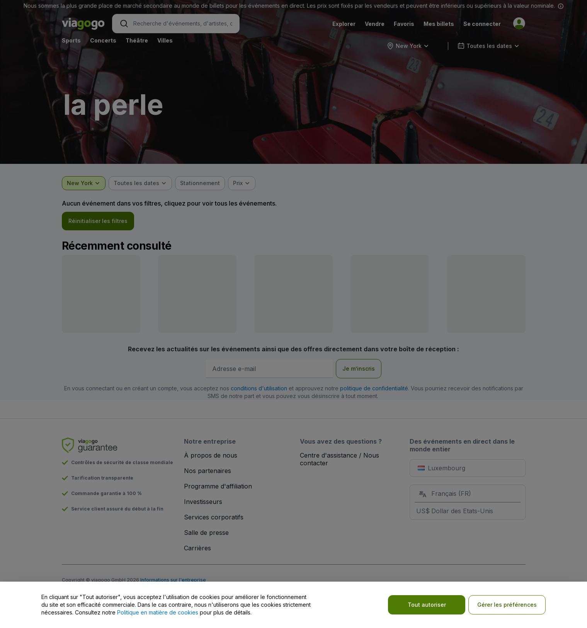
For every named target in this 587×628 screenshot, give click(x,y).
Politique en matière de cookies (157, 612)
